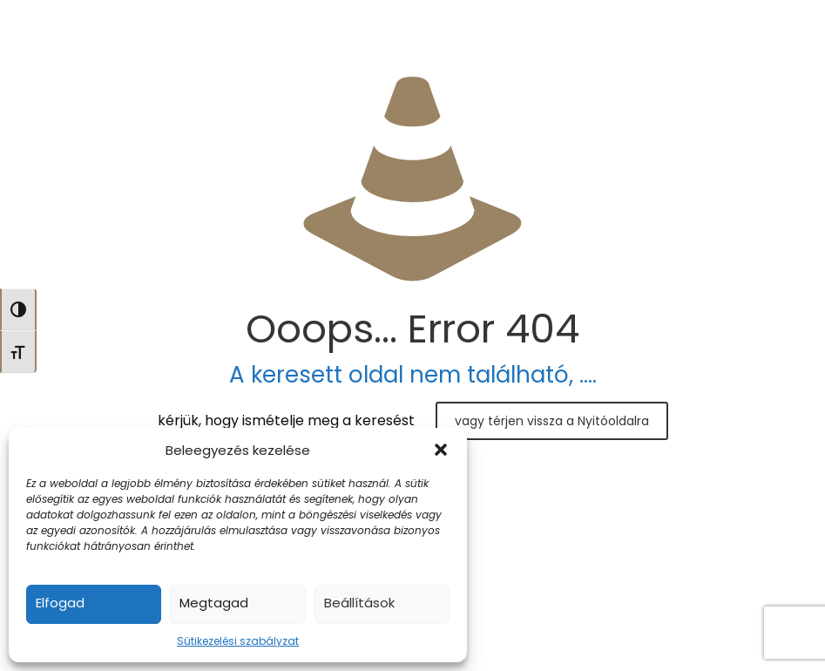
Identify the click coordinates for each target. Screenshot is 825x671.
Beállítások (359, 602)
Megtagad (213, 602)
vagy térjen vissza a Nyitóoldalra (552, 421)
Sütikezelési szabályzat (238, 641)
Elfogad (60, 602)
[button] (441, 449)
